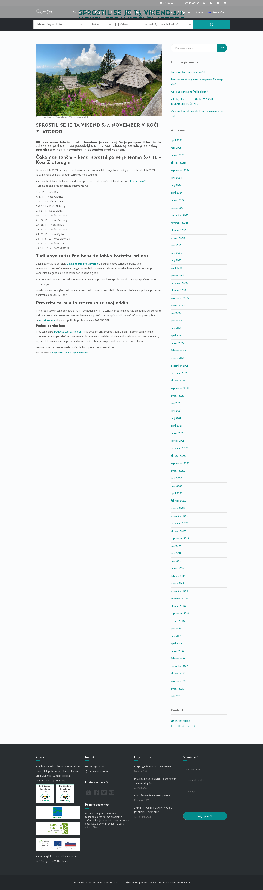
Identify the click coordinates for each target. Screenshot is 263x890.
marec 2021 (177, 433)
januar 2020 (178, 508)
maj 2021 (176, 418)
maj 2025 (176, 148)
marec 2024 (177, 200)
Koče (88, 12)
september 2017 (180, 681)
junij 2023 (176, 253)
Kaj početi (100, 12)
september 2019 (180, 538)
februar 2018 (178, 659)
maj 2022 (176, 328)
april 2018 (176, 644)
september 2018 (180, 613)
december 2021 (179, 366)
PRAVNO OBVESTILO (105, 882)
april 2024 (176, 193)
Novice (170, 12)
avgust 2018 (178, 621)
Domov (77, 12)
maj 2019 (176, 561)
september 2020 (180, 463)
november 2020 (179, 448)
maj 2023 (176, 260)
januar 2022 (178, 358)
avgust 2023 (178, 238)
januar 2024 (178, 208)
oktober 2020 (178, 456)
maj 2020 (176, 486)
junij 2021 (176, 411)
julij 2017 (175, 696)
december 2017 (179, 666)
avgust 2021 (178, 396)
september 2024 (180, 170)
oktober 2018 (178, 606)
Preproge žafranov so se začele (188, 72)
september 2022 (180, 298)
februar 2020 (178, 501)
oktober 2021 (178, 381)
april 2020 (177, 493)
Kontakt (199, 12)
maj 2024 (176, 185)
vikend (85, 353)
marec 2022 (177, 343)
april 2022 (176, 336)
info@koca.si (47, 320)
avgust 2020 (178, 471)
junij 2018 (176, 629)
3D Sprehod (184, 12)
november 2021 (179, 373)
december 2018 (179, 591)
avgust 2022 (178, 306)
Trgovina (140, 12)
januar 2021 (177, 441)
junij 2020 (176, 478)
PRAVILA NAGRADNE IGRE (174, 882)
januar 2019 (177, 583)
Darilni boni (156, 12)
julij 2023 (176, 245)
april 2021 (176, 426)
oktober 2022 (178, 290)
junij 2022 (176, 321)
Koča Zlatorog (59, 353)
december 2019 (179, 516)
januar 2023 (178, 276)
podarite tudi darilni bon (68, 331)
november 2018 (179, 599)
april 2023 (176, 268)
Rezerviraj (115, 12)
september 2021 (180, 388)
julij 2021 (176, 403)
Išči (211, 24)
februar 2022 (178, 351)
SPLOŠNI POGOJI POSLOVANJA (138, 882)
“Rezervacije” (137, 181)
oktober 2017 (178, 674)
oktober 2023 (178, 230)
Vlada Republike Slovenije (83, 263)
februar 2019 (178, 576)
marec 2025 (177, 155)
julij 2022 (176, 313)
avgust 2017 (177, 689)
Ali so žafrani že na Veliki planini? (189, 92)
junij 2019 (176, 553)
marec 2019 (177, 568)
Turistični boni (75, 353)
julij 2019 (176, 546)
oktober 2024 (178, 163)
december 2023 (179, 215)
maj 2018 (176, 636)
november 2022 (179, 283)
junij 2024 (176, 178)
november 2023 (179, 223)
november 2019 (179, 523)
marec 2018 (177, 651)
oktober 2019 (178, 531)
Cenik (128, 12)
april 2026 (176, 140)
